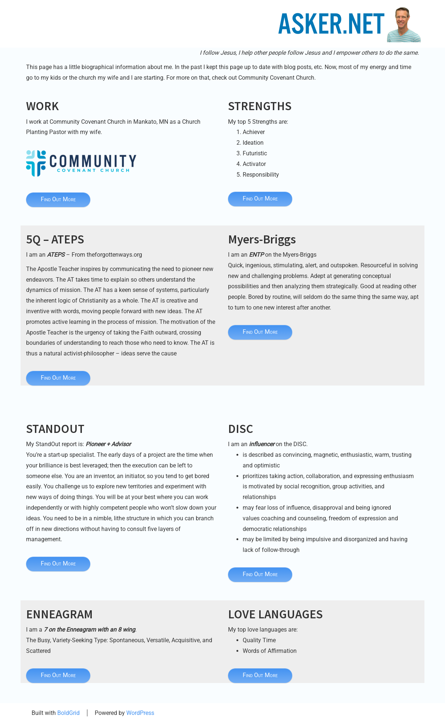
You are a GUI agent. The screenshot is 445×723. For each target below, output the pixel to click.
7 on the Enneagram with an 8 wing (89, 629)
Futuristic (255, 153)
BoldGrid (68, 712)
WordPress (140, 712)
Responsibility (261, 174)
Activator (254, 163)
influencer (261, 444)
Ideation (253, 142)
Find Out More (58, 199)
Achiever (254, 132)
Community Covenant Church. (277, 77)
